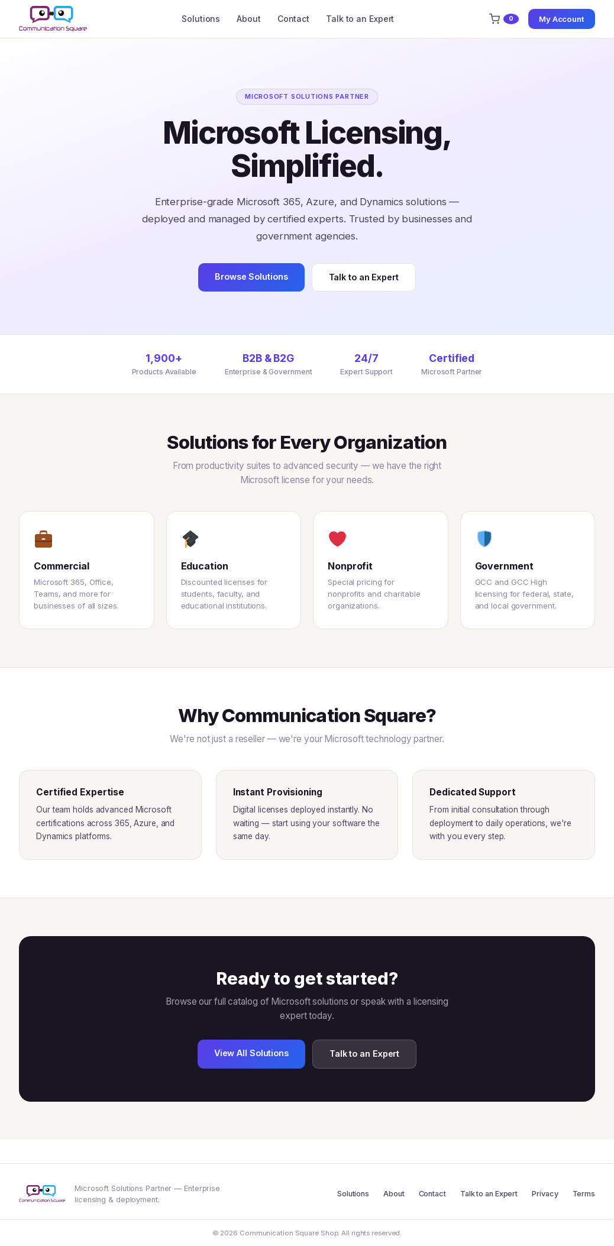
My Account (561, 19)
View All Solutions (251, 1053)
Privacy (545, 1193)
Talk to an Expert (360, 19)
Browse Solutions (251, 276)
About (249, 19)
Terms (584, 1193)
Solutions (201, 19)
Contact (293, 19)
